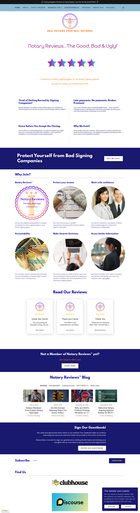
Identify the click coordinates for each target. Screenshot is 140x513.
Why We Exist (113, 158)
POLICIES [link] (110, 7)
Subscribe (117, 456)
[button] (123, 7)
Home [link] (17, 7)
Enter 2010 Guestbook (92, 443)
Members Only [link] (55, 7)
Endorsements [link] (72, 7)
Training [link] (86, 7)
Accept (128, 506)
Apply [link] (25, 7)
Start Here (70, 366)
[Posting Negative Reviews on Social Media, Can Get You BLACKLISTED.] (70, 2)
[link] (70, 21)
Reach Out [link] (98, 7)
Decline (111, 506)
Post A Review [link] (38, 7)
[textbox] (69, 455)
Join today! (106, 278)
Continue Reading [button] (33, 411)
